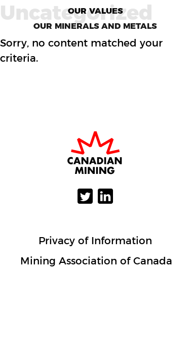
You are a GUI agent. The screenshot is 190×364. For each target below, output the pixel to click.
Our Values (95, 11)
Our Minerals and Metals (95, 26)
